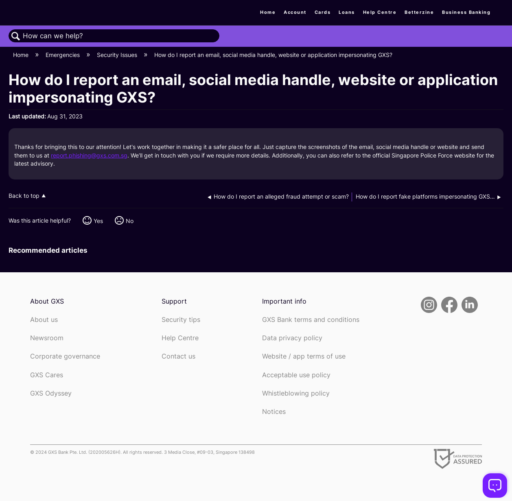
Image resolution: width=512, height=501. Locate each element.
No (129, 220)
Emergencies (63, 54)
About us (44, 320)
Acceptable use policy (296, 375)
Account (295, 12)
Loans (347, 12)
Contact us (178, 356)
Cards (323, 12)
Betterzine (419, 12)
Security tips (181, 320)
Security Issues (118, 54)
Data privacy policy (292, 338)
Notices (274, 412)
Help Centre (380, 12)
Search (16, 36)
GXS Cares (46, 375)
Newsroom (46, 338)
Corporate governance (65, 356)
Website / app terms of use (304, 356)
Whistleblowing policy (296, 393)
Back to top (24, 196)
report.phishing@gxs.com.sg (89, 155)
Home (268, 12)
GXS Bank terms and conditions (310, 320)
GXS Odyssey (51, 393)
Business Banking (466, 12)
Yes (98, 220)
